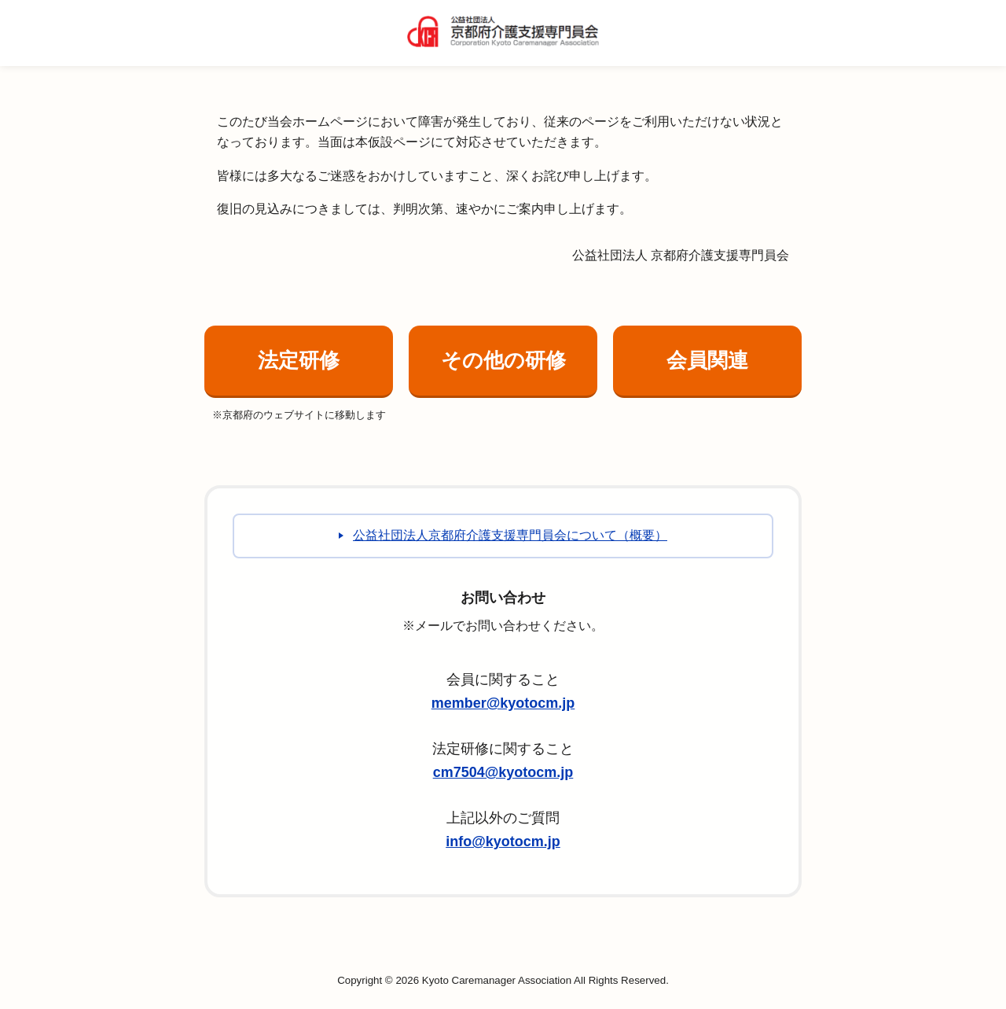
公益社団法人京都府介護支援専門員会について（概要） (510, 535)
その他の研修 (503, 360)
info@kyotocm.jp (503, 841)
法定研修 (299, 360)
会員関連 (707, 360)
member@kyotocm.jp (503, 703)
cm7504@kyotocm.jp (503, 772)
